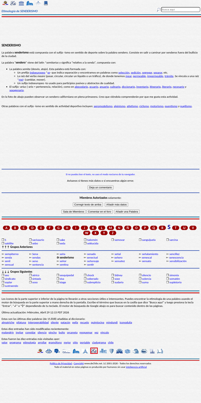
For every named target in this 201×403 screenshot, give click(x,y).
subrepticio (93, 282)
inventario (142, 86)
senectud (92, 257)
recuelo (84, 322)
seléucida (92, 243)
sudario (119, 282)
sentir (90, 264)
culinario (115, 86)
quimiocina (97, 322)
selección (123, 72)
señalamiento (150, 254)
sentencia (38, 264)
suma (145, 282)
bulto (62, 332)
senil (7, 261)
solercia (146, 279)
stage (63, 282)
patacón (65, 322)
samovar (120, 240)
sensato (146, 261)
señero (118, 257)
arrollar (42, 342)
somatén (174, 279)
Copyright (79, 363)
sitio (75, 342)
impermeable (155, 76)
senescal (147, 257)
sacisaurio (38, 240)
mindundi (112, 322)
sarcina (173, 240)
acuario (93, 86)
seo (7, 275)
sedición (136, 72)
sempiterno (11, 254)
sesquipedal (67, 275)
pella (75, 322)
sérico (35, 275)
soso (35, 282)
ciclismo (144, 106)
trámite (169, 76)
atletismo (132, 106)
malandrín (8, 332)
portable (85, 342)
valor (4, 342)
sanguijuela (148, 240)
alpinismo (119, 106)
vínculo (104, 332)
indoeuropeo (37, 72)
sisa (62, 279)
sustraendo (11, 286)
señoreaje (93, 261)
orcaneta (72, 332)
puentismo (171, 106)
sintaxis (36, 279)
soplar (8, 282)
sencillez (174, 254)
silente (54, 322)
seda (62, 243)
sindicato (10, 279)
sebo (35, 243)
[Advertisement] (100, 30)
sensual (9, 264)
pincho (53, 332)
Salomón (92, 240)
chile (111, 342)
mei (21, 79)
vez (96, 332)
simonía (174, 275)
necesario (178, 86)
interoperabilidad (38, 322)
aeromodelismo (103, 106)
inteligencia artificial (136, 366)
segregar (147, 72)
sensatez (120, 261)
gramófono (55, 342)
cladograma (99, 342)
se (48, 72)
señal (118, 254)
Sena (35, 254)
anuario (104, 86)
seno (35, 261)
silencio (146, 275)
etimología (29, 342)
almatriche (8, 322)
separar (157, 72)
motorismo (156, 106)
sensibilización (177, 261)
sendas (36, 257)
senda (8, 257)
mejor (67, 342)
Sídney (118, 275)
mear (128, 76)
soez (117, 279)
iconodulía (126, 322)
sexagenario (16, 90)
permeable (139, 76)
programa (15, 342)
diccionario (128, 86)
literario (167, 86)
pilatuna (21, 322)
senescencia (176, 257)
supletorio (175, 282)
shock (90, 275)
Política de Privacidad (61, 363)
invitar (19, 332)
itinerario (155, 86)
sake (62, 240)
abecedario (81, 86)
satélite (9, 243)
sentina (64, 264)
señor (63, 261)
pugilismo (186, 106)
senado (91, 254)
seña (62, 254)
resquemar (85, 332)
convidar (30, 332)
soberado (92, 279)
